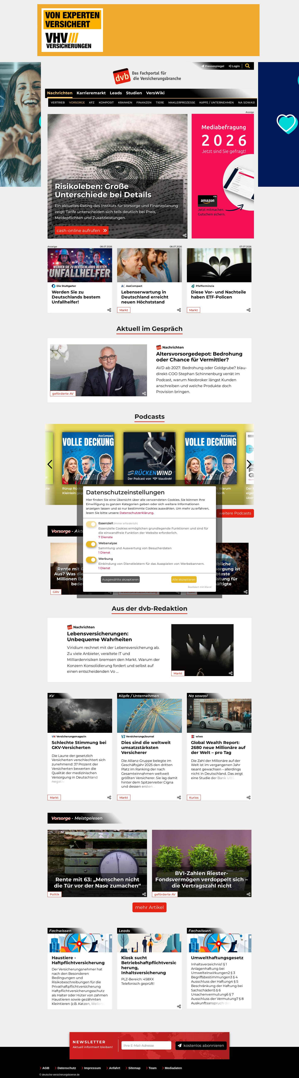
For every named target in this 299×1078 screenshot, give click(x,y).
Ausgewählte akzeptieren (120, 579)
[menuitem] (210, 66)
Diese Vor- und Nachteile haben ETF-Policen (218, 295)
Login (234, 66)
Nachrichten (59, 93)
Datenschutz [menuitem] (65, 1068)
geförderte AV (63, 393)
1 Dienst (104, 552)
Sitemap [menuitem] (132, 1068)
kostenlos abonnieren (201, 1045)
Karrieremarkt (91, 93)
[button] (184, 235)
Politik (54, 894)
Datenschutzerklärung (136, 513)
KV (51, 696)
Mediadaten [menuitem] (172, 1068)
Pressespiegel (212, 66)
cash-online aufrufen (82, 230)
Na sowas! (198, 696)
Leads (116, 93)
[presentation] (50, 464)
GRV (56, 592)
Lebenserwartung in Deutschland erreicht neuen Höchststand (144, 297)
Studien (134, 93)
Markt (123, 310)
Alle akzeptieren (183, 579)
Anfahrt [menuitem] (113, 1068)
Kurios (194, 797)
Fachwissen (60, 931)
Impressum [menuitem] (91, 1068)
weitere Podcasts (235, 513)
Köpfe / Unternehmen (139, 696)
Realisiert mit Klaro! (199, 587)
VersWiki (155, 93)
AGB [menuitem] (44, 1068)
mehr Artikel (149, 907)
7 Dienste (105, 537)
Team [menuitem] (151, 1068)
